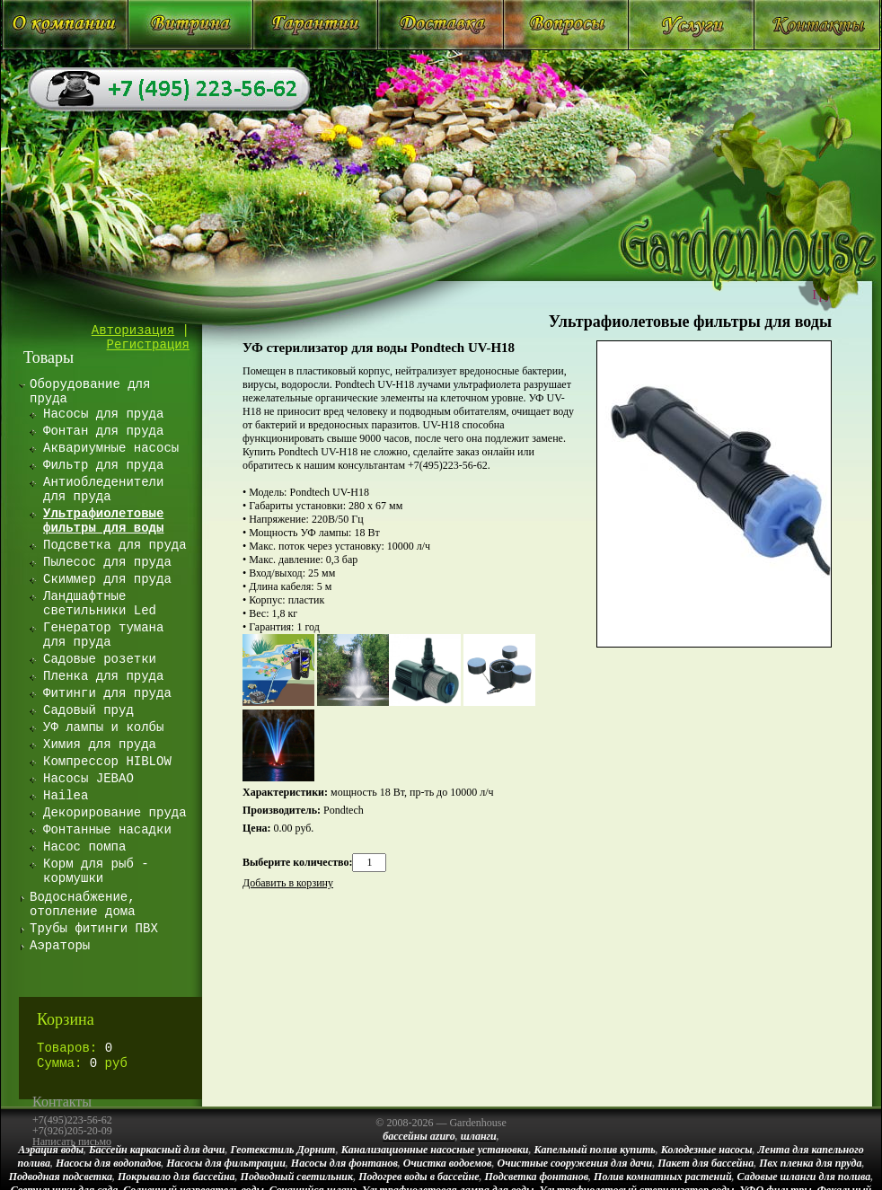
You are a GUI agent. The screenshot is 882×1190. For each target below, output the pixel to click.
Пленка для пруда (103, 676)
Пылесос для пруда (107, 562)
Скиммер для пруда (107, 579)
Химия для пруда (99, 744)
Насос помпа (84, 847)
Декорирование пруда (115, 813)
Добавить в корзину (288, 883)
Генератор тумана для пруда (103, 635)
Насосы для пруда (103, 414)
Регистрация (148, 345)
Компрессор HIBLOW (107, 761)
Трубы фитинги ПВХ (94, 928)
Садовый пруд (88, 710)
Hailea (65, 796)
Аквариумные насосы (111, 448)
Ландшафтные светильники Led (99, 603)
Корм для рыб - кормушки (96, 871)
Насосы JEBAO (88, 778)
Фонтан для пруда (103, 431)
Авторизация (133, 330)
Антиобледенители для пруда (103, 489)
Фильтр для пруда (103, 465)
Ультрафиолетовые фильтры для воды (690, 322)
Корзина (65, 1019)
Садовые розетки (99, 659)
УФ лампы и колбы (103, 727)
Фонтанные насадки (107, 830)
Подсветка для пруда (115, 545)
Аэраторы (60, 946)
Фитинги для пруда (107, 693)
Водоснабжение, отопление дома (83, 904)
